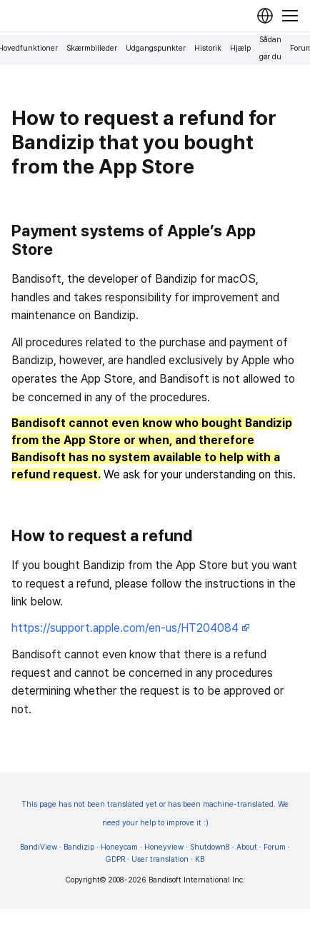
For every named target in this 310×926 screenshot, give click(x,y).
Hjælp (240, 48)
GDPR (115, 859)
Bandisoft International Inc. (197, 880)
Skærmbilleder (91, 48)
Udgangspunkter (156, 48)
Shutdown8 (210, 847)
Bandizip (79, 847)
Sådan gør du (270, 48)
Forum (275, 847)
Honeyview (164, 847)
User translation (160, 859)
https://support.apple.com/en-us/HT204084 (130, 628)
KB (199, 859)
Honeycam (119, 847)
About (246, 847)
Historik (207, 48)
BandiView (38, 847)
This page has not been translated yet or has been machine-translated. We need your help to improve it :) (155, 813)
